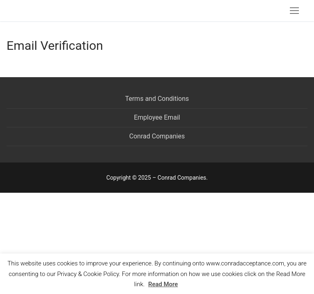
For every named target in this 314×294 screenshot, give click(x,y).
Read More (163, 284)
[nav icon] (294, 10)
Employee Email (157, 117)
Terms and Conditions (157, 98)
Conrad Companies (157, 136)
